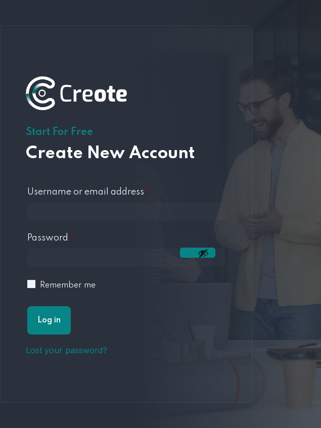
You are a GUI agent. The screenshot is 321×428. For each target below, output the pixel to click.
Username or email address (88, 192)
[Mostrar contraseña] (197, 253)
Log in (49, 320)
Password (50, 238)
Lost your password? (66, 350)
